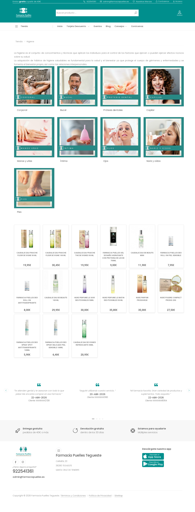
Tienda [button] (24, 26)
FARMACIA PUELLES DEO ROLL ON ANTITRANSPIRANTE (27, 300)
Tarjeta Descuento (76, 26)
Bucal (63, 110)
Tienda (19, 41)
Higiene (30, 41)
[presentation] (6, 390)
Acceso (177, 1)
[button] (93, 419)
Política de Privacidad (100, 495)
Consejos (119, 26)
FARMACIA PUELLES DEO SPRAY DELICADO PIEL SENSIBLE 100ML (56, 345)
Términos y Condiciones (73, 495)
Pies (19, 212)
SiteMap (119, 495)
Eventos (98, 26)
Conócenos (162, 1)
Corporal (22, 110)
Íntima (63, 161)
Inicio (60, 26)
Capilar (150, 110)
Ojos (105, 161)
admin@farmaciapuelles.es (114, 1)
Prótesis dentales (113, 110)
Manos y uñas (24, 161)
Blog (108, 26)
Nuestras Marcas (142, 1)
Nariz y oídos (153, 161)
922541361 (89, 1)
